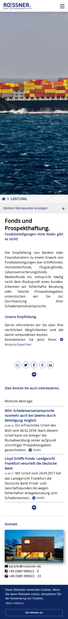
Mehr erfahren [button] (15, 603)
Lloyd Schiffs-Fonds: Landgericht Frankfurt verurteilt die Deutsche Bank (31, 463)
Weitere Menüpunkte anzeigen (25, 208)
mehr (35, 450)
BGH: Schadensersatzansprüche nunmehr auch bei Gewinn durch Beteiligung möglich (30, 415)
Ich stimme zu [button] (34, 612)
